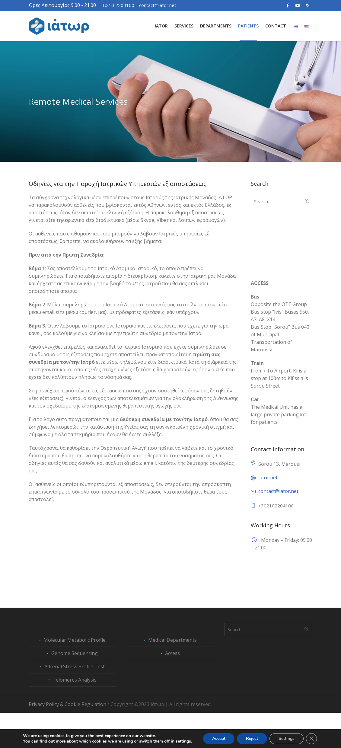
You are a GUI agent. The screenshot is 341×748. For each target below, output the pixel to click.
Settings (287, 738)
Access (172, 688)
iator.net (268, 477)
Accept (218, 738)
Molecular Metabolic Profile (74, 675)
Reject (252, 738)
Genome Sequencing (74, 688)
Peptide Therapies (271, 611)
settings (183, 741)
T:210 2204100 (118, 5)
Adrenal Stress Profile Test (74, 701)
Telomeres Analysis (75, 715)
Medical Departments (172, 675)
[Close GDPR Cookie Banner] (311, 738)
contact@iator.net (157, 5)
